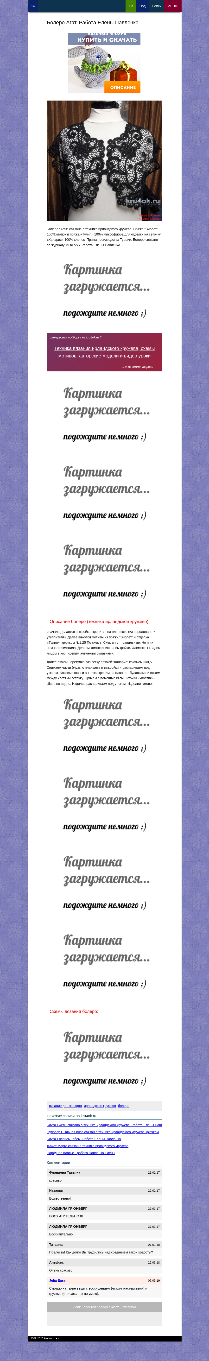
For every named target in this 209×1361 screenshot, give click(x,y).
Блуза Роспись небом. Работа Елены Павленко (84, 1139)
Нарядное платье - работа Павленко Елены (81, 1153)
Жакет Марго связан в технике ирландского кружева (87, 1146)
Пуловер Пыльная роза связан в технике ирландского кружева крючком (103, 1132)
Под (142, 6)
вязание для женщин (65, 1106)
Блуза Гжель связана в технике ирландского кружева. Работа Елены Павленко (108, 1125)
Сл (131, 6)
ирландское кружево (100, 1106)
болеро (123, 1106)
